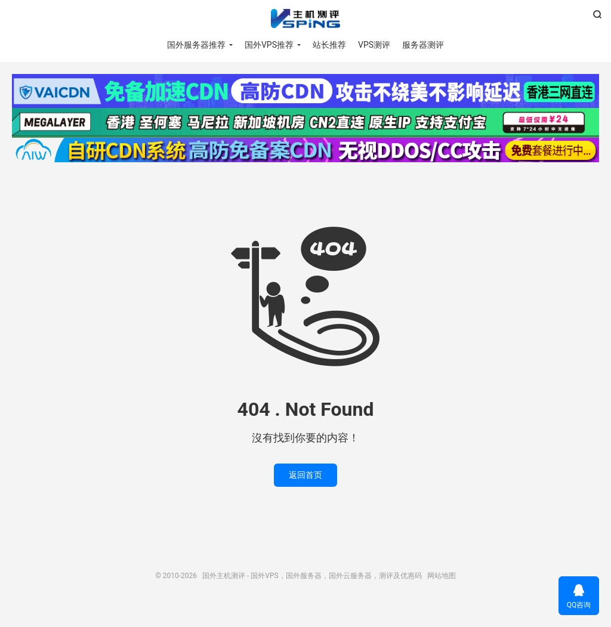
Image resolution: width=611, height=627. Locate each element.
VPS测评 (374, 45)
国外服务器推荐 (196, 45)
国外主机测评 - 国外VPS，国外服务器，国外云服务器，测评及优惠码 (305, 18)
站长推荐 (329, 45)
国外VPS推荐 (269, 45)
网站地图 (441, 576)
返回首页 (305, 475)
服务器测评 (423, 45)
